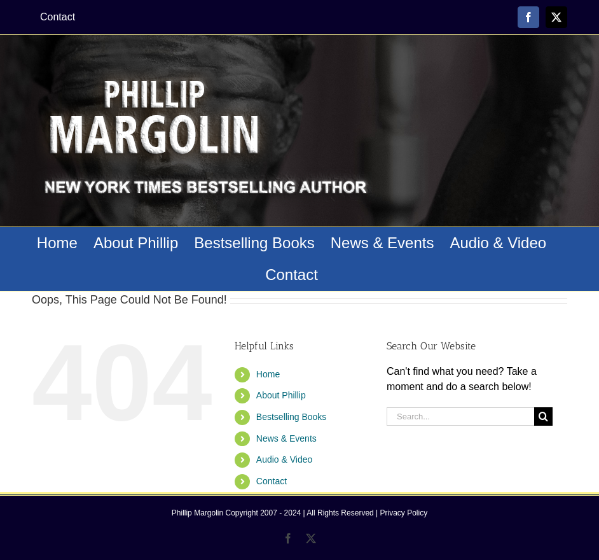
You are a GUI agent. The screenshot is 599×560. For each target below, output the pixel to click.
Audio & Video (284, 459)
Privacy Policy (404, 512)
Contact (271, 481)
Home (268, 374)
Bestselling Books (291, 417)
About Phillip (281, 395)
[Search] (543, 416)
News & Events (286, 438)
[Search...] (460, 416)
